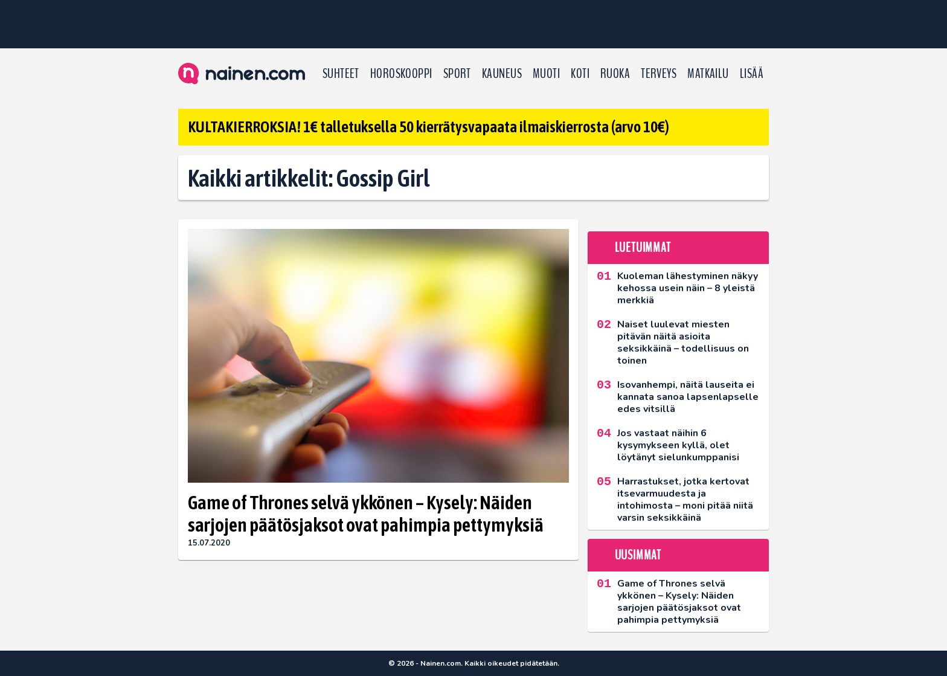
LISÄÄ (751, 74)
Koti (580, 74)
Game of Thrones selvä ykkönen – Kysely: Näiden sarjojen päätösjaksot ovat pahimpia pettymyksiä (366, 513)
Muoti (546, 74)
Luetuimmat (643, 248)
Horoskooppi (401, 74)
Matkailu (708, 74)
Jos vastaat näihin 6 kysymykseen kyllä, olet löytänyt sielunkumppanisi (678, 445)
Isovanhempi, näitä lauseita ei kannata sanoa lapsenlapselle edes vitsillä (688, 397)
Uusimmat (638, 555)
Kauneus (502, 74)
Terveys (658, 74)
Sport (457, 74)
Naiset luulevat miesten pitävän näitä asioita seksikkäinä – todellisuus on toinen (683, 342)
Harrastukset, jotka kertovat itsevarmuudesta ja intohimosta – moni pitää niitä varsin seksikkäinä (685, 499)
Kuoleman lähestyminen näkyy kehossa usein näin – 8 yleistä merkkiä (687, 288)
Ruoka (615, 74)
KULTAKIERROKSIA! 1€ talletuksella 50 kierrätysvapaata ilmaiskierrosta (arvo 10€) (428, 127)
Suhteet (341, 74)
